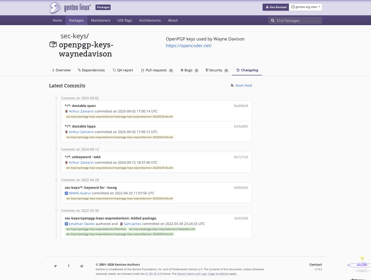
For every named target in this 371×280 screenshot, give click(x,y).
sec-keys (73, 35)
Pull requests (157, 70)
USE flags (125, 20)
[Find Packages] (299, 20)
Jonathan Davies (82, 221)
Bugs (189, 70)
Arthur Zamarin (81, 110)
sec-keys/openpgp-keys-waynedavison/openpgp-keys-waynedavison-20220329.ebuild (119, 116)
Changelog (247, 70)
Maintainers (100, 20)
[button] (276, 7)
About (173, 20)
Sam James (132, 221)
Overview (62, 70)
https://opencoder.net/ (189, 45)
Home (57, 20)
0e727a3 (241, 156)
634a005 (241, 125)
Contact (315, 262)
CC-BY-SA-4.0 (153, 271)
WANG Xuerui (80, 191)
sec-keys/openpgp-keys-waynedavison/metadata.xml (162, 226)
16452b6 (241, 216)
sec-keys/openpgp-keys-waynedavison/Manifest (96, 226)
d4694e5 (241, 186)
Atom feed (241, 85)
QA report (122, 70)
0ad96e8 (241, 105)
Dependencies (91, 70)
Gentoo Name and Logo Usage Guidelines (203, 271)
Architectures (150, 20)
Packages (76, 20)
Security (217, 70)
